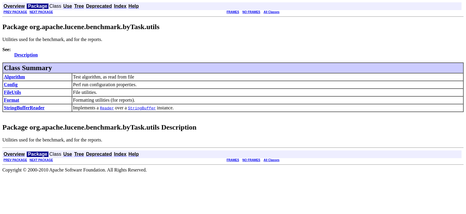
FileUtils (12, 92)
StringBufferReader (24, 107)
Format (11, 100)
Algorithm (14, 76)
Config (11, 84)
